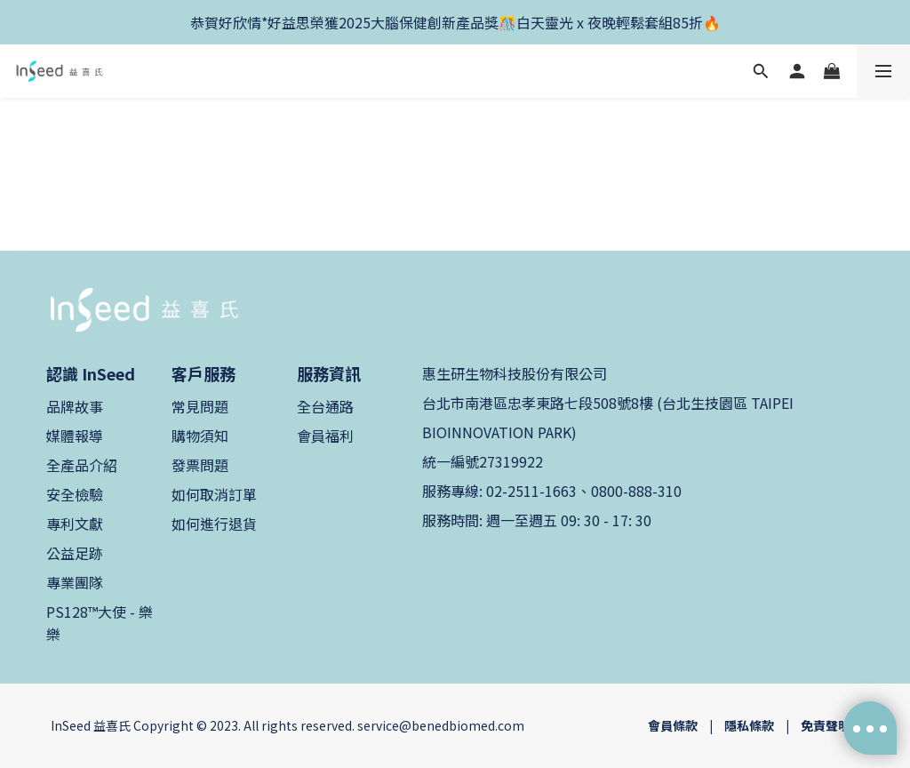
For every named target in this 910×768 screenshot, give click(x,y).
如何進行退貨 (214, 523)
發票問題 (200, 465)
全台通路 (325, 406)
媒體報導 (74, 435)
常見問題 (200, 406)
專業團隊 (74, 582)
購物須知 (200, 435)
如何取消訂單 (214, 494)
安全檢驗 (74, 494)
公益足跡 (74, 553)
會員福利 (325, 435)
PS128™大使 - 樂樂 (99, 622)
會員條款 (673, 725)
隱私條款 (749, 725)
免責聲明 (825, 725)
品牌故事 (74, 406)
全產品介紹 (81, 465)
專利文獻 (74, 523)
